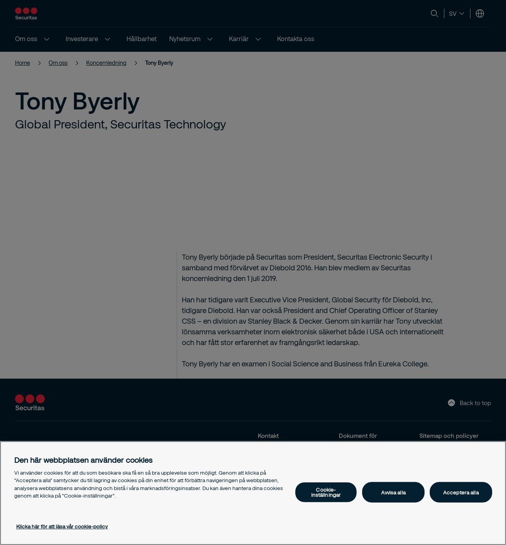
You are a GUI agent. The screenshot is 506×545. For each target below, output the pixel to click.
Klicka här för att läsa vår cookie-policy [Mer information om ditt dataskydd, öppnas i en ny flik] (62, 526)
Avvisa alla (393, 492)
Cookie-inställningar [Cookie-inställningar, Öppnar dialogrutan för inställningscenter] (326, 492)
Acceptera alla (461, 492)
